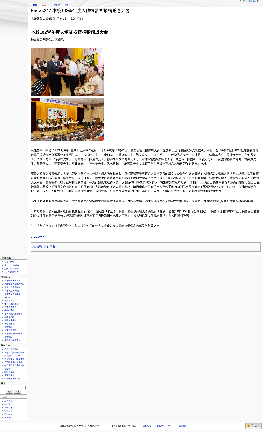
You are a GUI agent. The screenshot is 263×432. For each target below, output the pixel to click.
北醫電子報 (9, 375)
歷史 (67, 5)
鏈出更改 (8, 404)
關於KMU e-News (165, 426)
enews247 (37, 237)
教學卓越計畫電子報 (13, 314)
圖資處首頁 (9, 300)
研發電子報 (9, 324)
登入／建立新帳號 (251, 1)
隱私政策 (147, 426)
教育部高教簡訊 (11, 349)
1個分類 (37, 246)
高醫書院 (8, 337)
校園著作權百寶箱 (12, 340)
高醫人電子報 (10, 320)
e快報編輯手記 (11, 272)
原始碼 (57, 5)
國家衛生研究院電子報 (14, 359)
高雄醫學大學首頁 (12, 280)
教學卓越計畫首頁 (12, 304)
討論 (44, 5)
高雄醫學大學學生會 (13, 333)
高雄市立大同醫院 (12, 291)
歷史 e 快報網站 (12, 265)
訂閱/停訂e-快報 (11, 268)
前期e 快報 (9, 262)
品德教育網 (9, 310)
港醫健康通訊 (10, 330)
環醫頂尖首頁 (10, 307)
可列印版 (8, 414)
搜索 (3, 383)
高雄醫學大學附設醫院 (14, 284)
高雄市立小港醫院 (12, 287)
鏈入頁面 (8, 401)
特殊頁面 (8, 411)
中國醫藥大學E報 (12, 378)
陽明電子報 (9, 372)
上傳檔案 (8, 407)
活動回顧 (50, 246)
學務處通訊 (9, 317)
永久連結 (8, 417)
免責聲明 (183, 426)
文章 (35, 5)
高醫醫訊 (8, 327)
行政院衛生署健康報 (13, 362)
